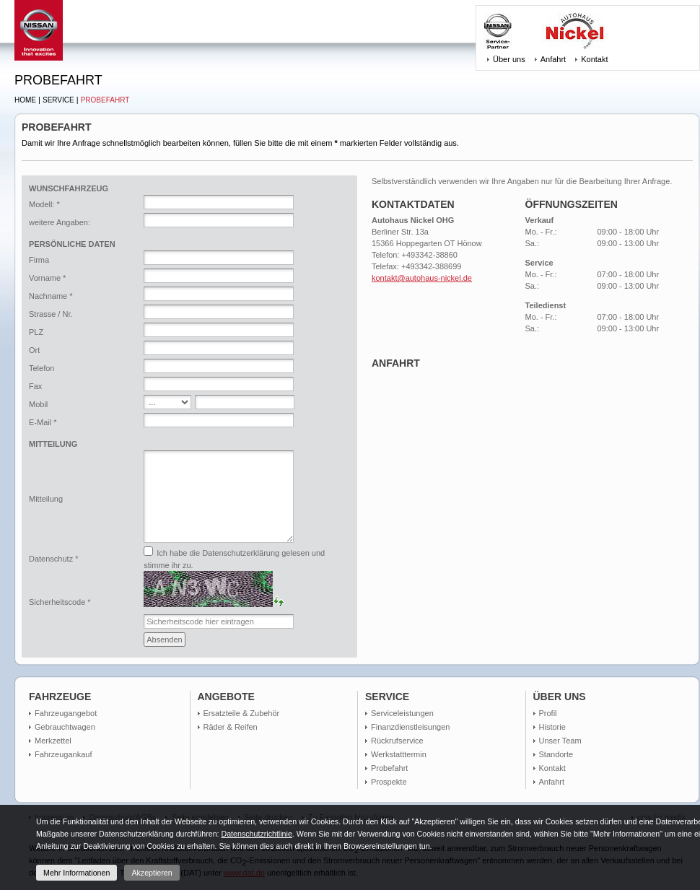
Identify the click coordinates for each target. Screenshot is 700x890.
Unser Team (560, 740)
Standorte (556, 754)
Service (58, 100)
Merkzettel (53, 740)
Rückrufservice (397, 740)
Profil (548, 713)
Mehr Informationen (76, 872)
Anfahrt (553, 59)
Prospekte (389, 781)
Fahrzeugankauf (63, 754)
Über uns (509, 59)
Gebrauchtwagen (65, 727)
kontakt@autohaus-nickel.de (422, 278)
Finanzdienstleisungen (410, 727)
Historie (552, 727)
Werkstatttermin (398, 754)
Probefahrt (105, 100)
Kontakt (594, 59)
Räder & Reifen (231, 727)
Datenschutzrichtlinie (256, 833)
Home (25, 100)
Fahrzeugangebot (66, 713)
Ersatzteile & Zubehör (242, 713)
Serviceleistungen (402, 713)
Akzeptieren (151, 872)
